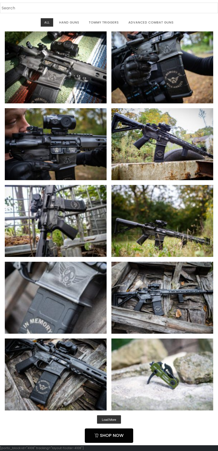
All (47, 22)
